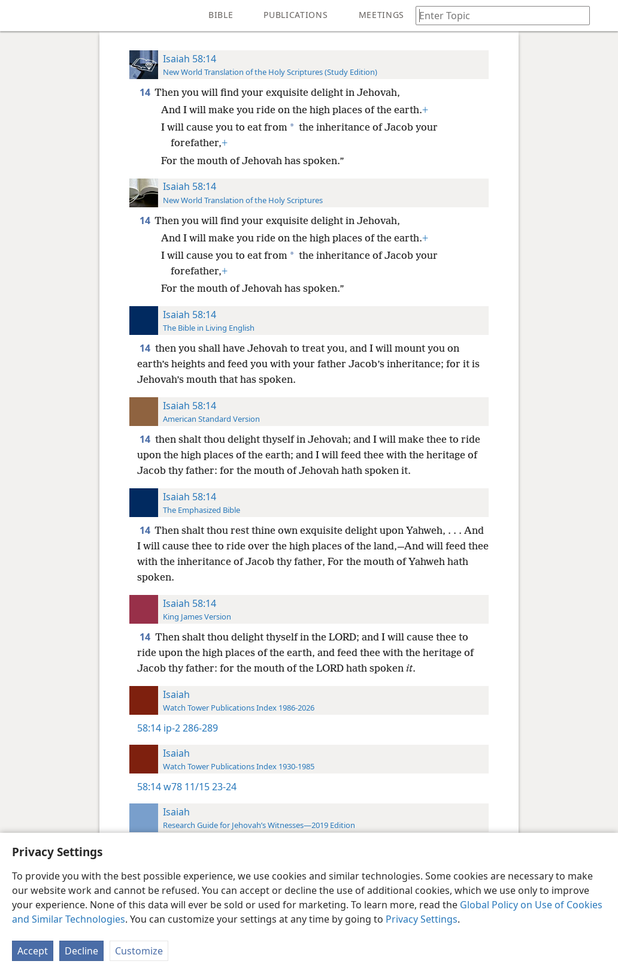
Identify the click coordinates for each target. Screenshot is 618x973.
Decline (81, 950)
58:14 (149, 728)
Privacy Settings (422, 919)
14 (146, 92)
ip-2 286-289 (190, 728)
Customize (139, 950)
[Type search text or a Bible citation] (497, 15)
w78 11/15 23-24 (200, 786)
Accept (32, 950)
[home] (18, 15)
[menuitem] (18, 15)
